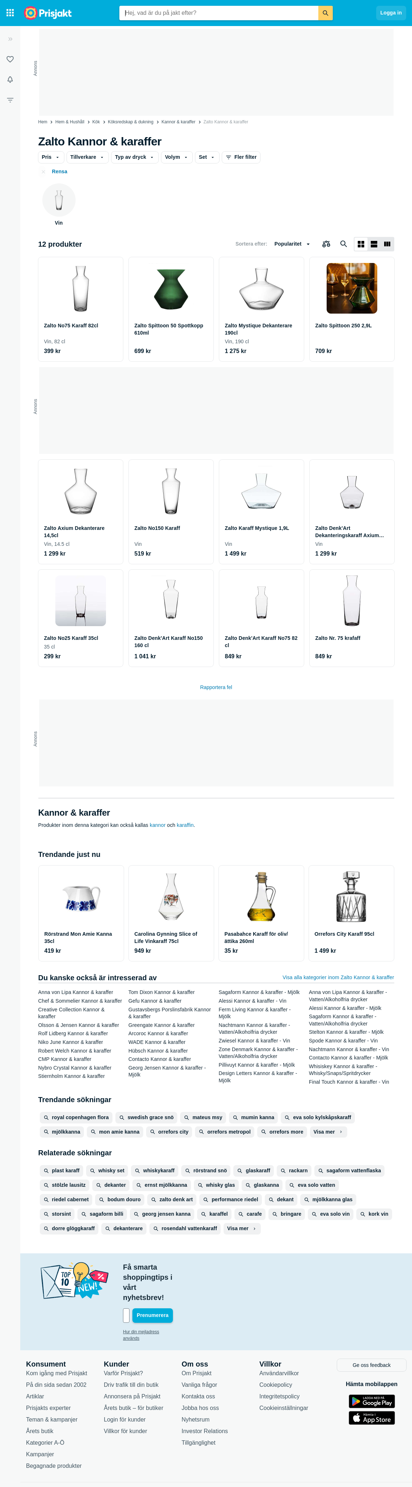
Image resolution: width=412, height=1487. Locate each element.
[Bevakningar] (10, 79)
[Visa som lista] (374, 244)
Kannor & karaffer (178, 121)
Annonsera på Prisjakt (132, 1365)
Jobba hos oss (200, 1377)
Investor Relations (205, 1400)
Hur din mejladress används (150, 1301)
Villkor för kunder (125, 1400)
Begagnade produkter (54, 1435)
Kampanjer (40, 1423)
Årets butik (40, 1400)
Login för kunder (125, 1388)
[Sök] (325, 13)
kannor (158, 825)
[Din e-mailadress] (170, 1285)
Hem (42, 121)
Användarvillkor (279, 1342)
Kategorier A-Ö (45, 1412)
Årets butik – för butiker (133, 1377)
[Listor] (10, 59)
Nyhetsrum (195, 1388)
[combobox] (218, 13)
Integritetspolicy (279, 1365)
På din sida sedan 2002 (56, 1354)
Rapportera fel (216, 687)
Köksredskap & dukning (130, 121)
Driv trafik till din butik (131, 1354)
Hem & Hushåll (69, 121)
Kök (96, 121)
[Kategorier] (10, 13)
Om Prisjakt (197, 1342)
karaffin (185, 825)
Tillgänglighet (199, 1412)
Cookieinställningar (283, 1377)
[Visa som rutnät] (361, 244)
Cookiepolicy (275, 1354)
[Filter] (10, 100)
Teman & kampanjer (51, 1388)
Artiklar (35, 1365)
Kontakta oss (198, 1365)
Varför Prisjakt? (123, 1342)
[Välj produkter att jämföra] (326, 244)
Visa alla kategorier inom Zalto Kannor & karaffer (338, 977)
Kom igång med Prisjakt (56, 1342)
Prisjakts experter (48, 1377)
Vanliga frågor (199, 1354)
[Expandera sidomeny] (10, 39)
